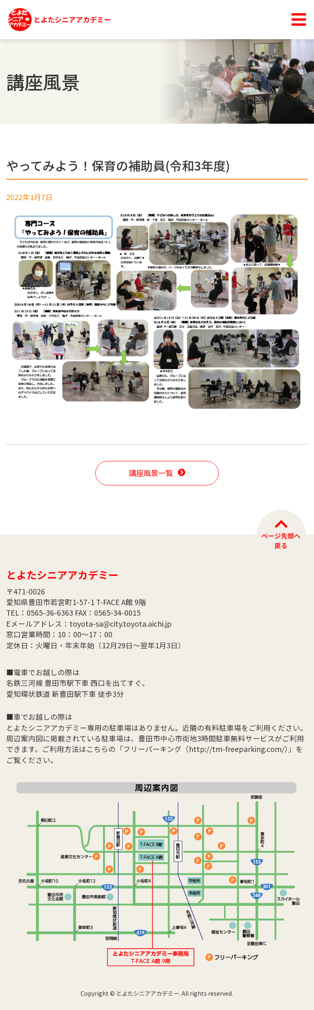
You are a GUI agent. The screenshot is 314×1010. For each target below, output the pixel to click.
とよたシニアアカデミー (62, 574)
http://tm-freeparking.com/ (237, 749)
